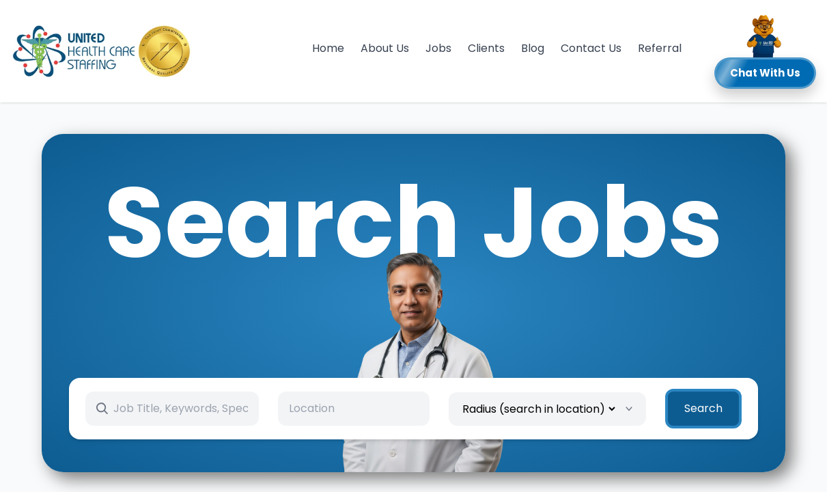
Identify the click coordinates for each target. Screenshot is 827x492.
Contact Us (591, 48)
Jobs (438, 48)
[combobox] (354, 409)
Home (328, 48)
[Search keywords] (180, 409)
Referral (660, 48)
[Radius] (538, 409)
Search (703, 408)
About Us (385, 48)
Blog (532, 48)
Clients (486, 48)
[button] (765, 51)
